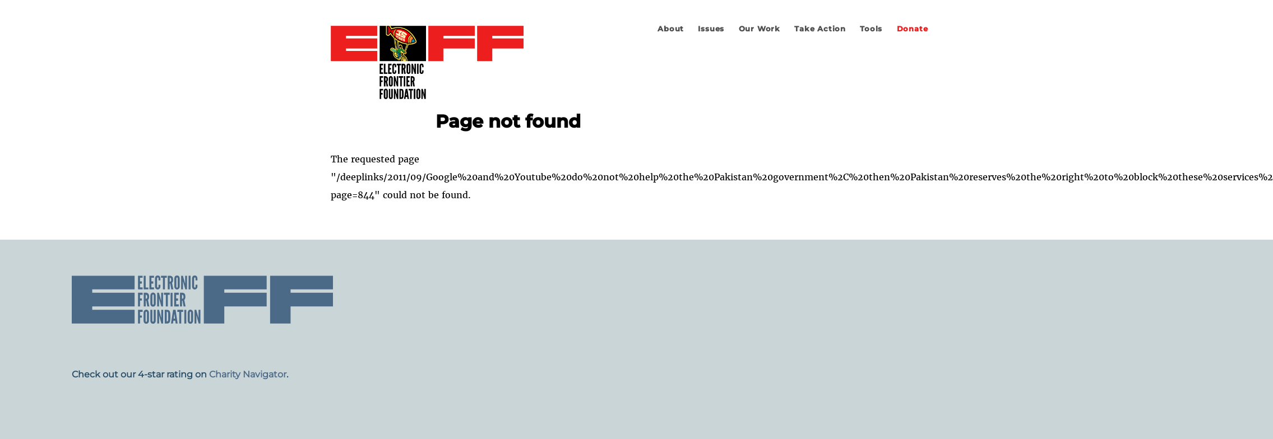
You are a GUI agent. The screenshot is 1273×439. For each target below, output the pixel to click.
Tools (871, 29)
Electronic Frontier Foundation (427, 63)
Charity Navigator (247, 374)
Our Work (759, 29)
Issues (711, 29)
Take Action (820, 29)
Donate (912, 29)
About (671, 29)
